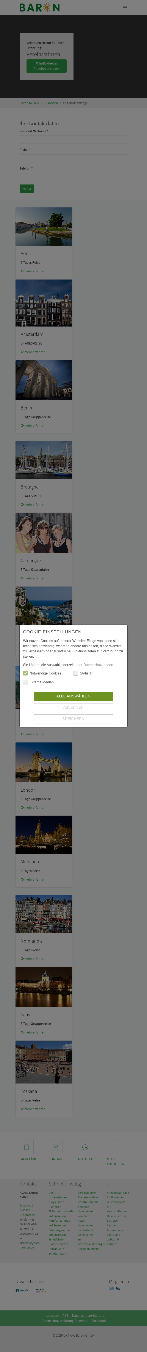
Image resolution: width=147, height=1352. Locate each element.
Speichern (73, 719)
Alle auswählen (73, 696)
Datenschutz (93, 665)
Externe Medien (38, 682)
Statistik (83, 673)
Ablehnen (73, 707)
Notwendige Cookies (42, 673)
